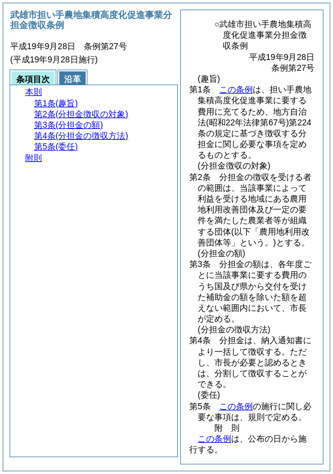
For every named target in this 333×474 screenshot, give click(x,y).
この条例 (236, 89)
